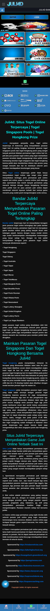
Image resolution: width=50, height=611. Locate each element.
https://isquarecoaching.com (31, 581)
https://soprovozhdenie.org (31, 576)
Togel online (13, 173)
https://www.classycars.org (31, 571)
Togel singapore (9, 390)
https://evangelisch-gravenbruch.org (31, 555)
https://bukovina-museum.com (31, 566)
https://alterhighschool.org (31, 550)
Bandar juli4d (8, 223)
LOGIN (36, 17)
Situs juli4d (7, 449)
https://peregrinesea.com (31, 560)
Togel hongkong (10, 363)
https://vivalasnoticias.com (31, 545)
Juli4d (5, 143)
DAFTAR (13, 17)
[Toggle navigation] (3, 4)
